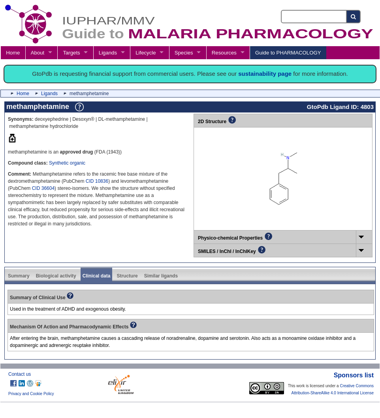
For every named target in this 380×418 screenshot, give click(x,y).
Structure (127, 276)
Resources (224, 53)
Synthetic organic (67, 163)
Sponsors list (354, 375)
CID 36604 (43, 188)
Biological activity (56, 276)
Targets (71, 53)
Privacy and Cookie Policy (31, 394)
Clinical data (97, 276)
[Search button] (354, 16)
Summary (19, 276)
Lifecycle (145, 53)
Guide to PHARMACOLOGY (288, 53)
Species (184, 53)
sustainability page (265, 73)
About (37, 53)
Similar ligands (161, 276)
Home (13, 53)
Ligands (108, 53)
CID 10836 (97, 181)
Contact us (19, 374)
